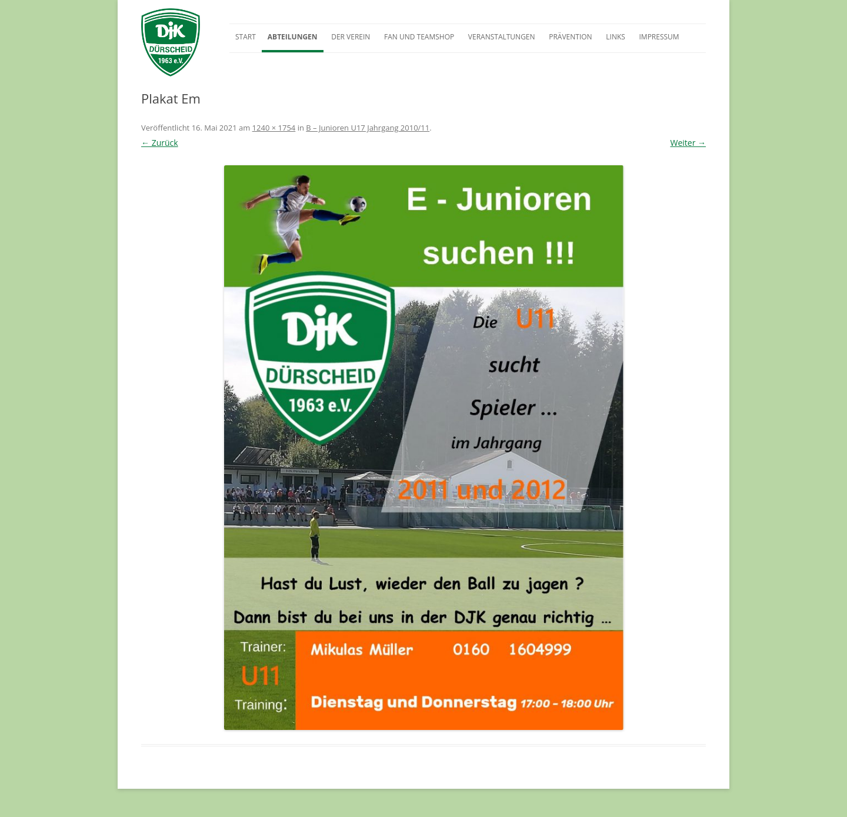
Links (615, 37)
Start (245, 37)
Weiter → (688, 142)
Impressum (659, 37)
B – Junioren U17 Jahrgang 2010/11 (367, 127)
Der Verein (350, 37)
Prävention (570, 37)
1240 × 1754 (274, 127)
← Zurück (159, 142)
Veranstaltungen (501, 37)
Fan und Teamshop (419, 37)
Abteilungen (293, 37)
